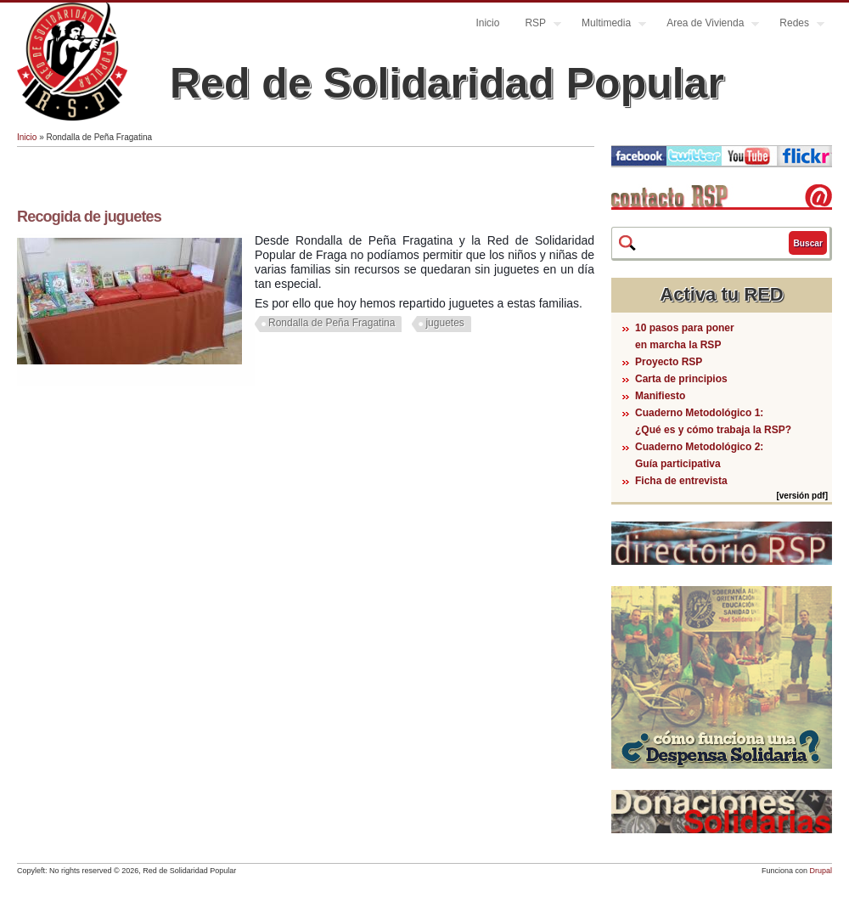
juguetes (444, 323)
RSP (536, 25)
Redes (795, 25)
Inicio (487, 23)
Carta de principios (681, 379)
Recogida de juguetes (89, 216)
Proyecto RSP (668, 362)
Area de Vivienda (706, 25)
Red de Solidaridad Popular (447, 83)
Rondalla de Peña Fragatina (331, 323)
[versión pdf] (802, 495)
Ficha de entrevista (681, 481)
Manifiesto (660, 396)
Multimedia (607, 25)
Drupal (820, 870)
